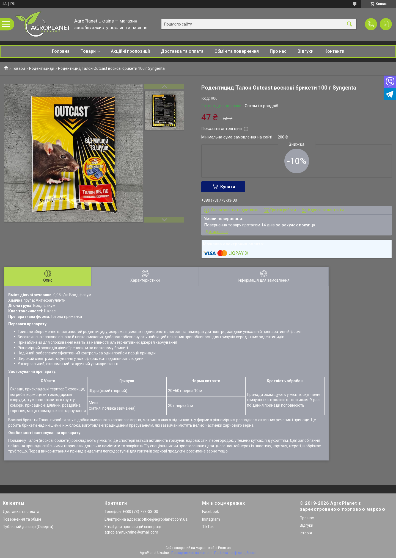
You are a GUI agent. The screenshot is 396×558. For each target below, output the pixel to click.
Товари (88, 51)
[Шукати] (349, 24)
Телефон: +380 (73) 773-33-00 (131, 511)
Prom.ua (224, 548)
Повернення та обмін (22, 519)
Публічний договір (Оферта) (28, 526)
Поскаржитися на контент (191, 553)
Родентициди (41, 68)
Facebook (210, 511)
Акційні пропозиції (130, 51)
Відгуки (306, 51)
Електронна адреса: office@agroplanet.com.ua (146, 519)
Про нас (278, 51)
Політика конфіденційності (235, 553)
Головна (61, 51)
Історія (306, 533)
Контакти (334, 51)
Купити (227, 186)
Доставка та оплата (182, 51)
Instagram (211, 519)
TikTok (208, 526)
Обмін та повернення (237, 51)
